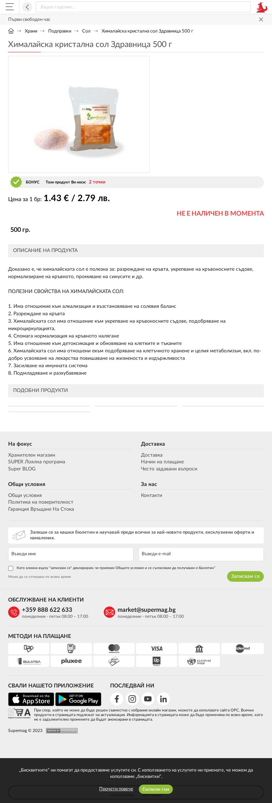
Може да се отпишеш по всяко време (39, 577)
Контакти (151, 495)
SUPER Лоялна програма (36, 461)
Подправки (59, 31)
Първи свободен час (29, 19)
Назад (27, 7)
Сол (86, 31)
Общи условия (26, 484)
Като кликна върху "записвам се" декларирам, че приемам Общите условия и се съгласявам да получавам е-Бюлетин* (111, 568)
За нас (149, 484)
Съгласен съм (155, 789)
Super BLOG (21, 469)
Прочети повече (116, 789)
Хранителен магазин (31, 455)
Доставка (153, 444)
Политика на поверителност (40, 502)
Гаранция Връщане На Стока (41, 509)
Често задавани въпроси (169, 469)
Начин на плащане (162, 461)
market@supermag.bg (147, 610)
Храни (31, 31)
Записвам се (245, 576)
